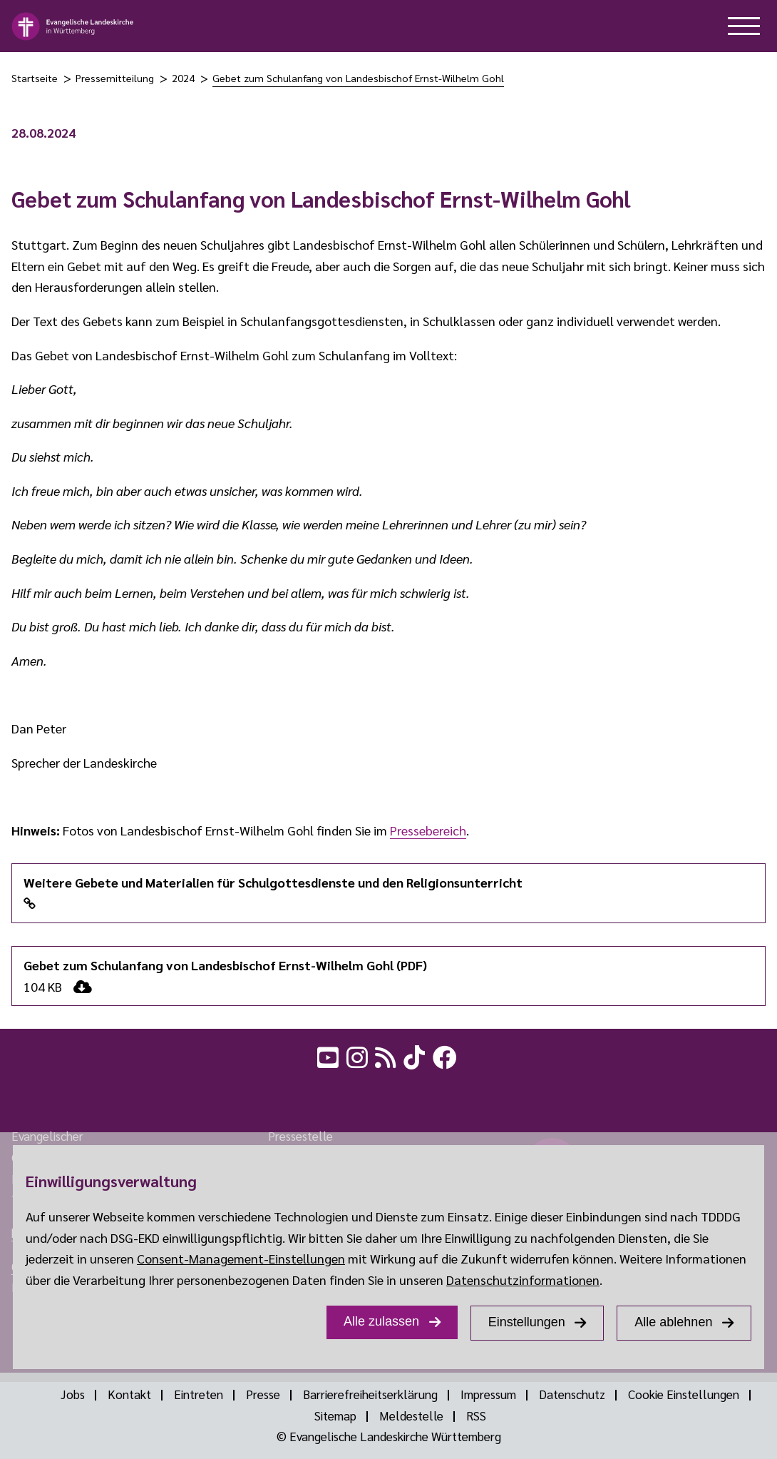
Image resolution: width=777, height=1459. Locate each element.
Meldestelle (411, 1415)
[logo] (73, 26)
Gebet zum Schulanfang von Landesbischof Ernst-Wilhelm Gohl (358, 77)
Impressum (488, 1394)
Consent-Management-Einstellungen (241, 1258)
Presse (263, 1394)
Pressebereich (428, 830)
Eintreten (198, 1394)
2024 (183, 77)
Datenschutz (572, 1394)
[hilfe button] (744, 26)
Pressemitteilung (115, 77)
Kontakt (129, 1394)
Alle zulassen (381, 1321)
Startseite (34, 77)
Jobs (73, 1394)
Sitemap (335, 1415)
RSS (476, 1415)
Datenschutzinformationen (523, 1279)
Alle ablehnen (673, 1322)
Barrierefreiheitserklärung (370, 1394)
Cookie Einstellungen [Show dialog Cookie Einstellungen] (683, 1394)
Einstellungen (526, 1322)
